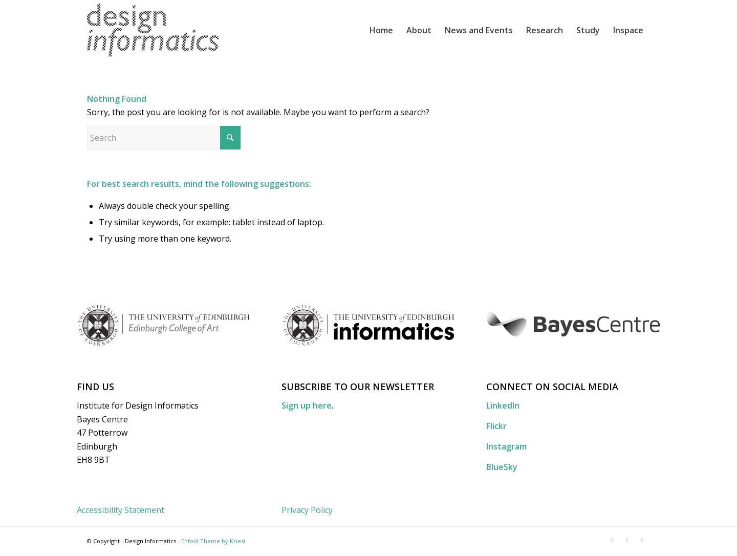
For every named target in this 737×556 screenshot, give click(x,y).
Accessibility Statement (120, 510)
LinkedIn (502, 405)
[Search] (164, 137)
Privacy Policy (307, 510)
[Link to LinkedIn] (611, 539)
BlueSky (501, 467)
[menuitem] (381, 30)
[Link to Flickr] (627, 539)
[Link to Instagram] (642, 539)
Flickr (496, 426)
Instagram (506, 446)
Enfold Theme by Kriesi (213, 541)
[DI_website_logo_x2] (153, 30)
